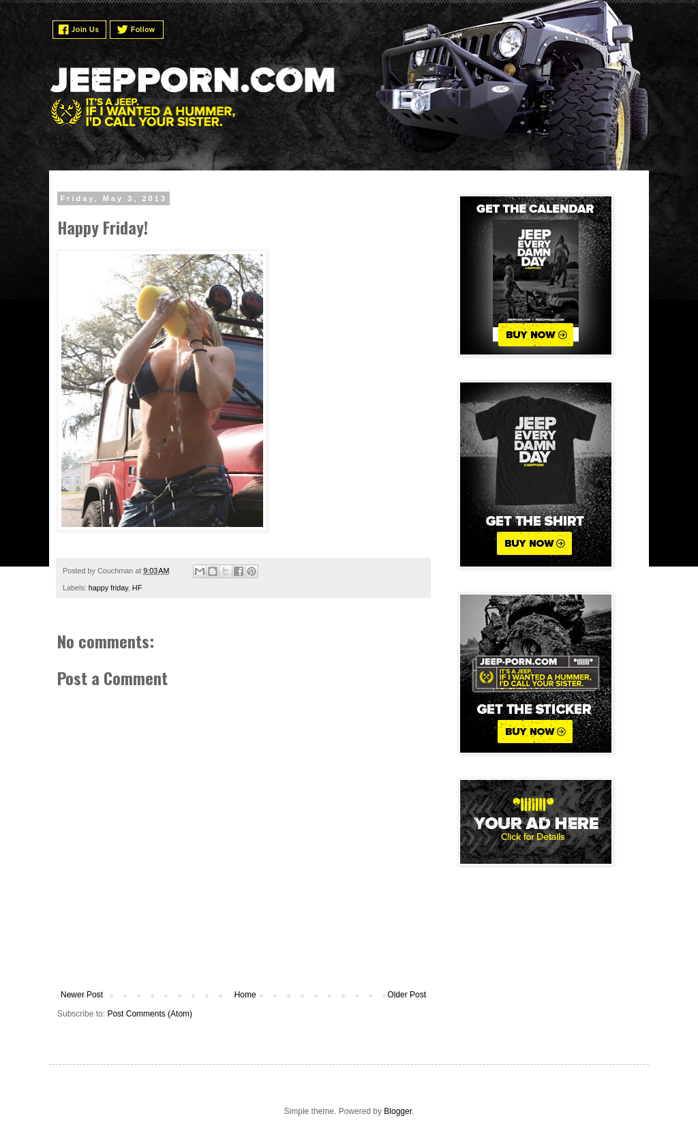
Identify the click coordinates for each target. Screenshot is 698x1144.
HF (137, 588)
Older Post (406, 994)
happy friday (108, 588)
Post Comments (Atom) (149, 1014)
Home (245, 994)
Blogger (398, 1111)
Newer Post (82, 994)
